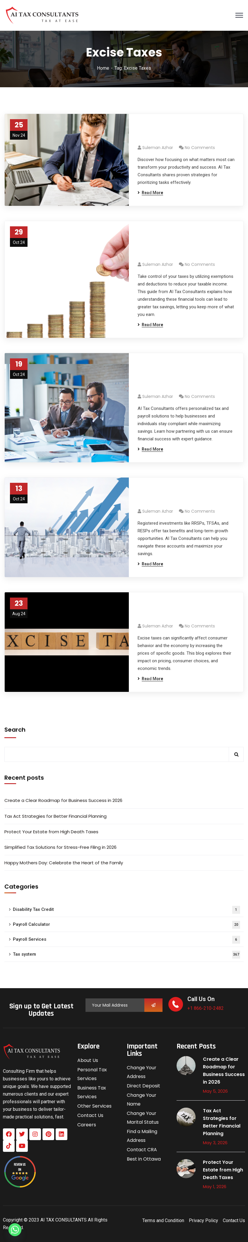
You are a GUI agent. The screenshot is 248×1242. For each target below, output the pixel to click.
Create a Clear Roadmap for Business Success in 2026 (63, 800)
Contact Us (90, 1115)
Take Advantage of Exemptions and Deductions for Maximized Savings (183, 244)
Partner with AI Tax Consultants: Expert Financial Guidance (186, 376)
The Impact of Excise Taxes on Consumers (182, 610)
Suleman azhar (157, 147)
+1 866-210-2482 (205, 1008)
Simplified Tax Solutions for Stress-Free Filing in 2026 (60, 847)
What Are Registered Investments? (171, 496)
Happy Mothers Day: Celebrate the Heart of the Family (63, 863)
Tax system (126, 955)
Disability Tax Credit (126, 910)
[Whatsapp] (14, 1229)
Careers (86, 1124)
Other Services (94, 1106)
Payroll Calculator (126, 925)
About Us (87, 1060)
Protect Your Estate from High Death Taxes (51, 832)
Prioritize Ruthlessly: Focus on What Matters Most (186, 132)
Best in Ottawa (144, 1159)
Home (103, 68)
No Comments (200, 147)
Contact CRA (142, 1149)
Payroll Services (126, 940)
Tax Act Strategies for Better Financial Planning (55, 816)
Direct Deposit (143, 1085)
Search (14, 730)
